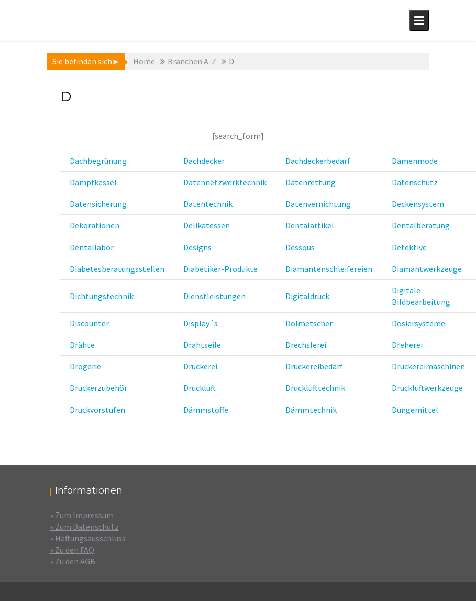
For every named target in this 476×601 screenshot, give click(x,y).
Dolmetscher (309, 323)
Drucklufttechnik (315, 388)
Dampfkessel (93, 182)
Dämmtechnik (311, 410)
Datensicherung (98, 204)
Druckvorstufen (97, 410)
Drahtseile (202, 345)
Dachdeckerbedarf (317, 161)
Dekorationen (94, 225)
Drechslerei (305, 345)
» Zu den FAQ (72, 549)
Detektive (409, 247)
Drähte (82, 345)
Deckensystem (418, 204)
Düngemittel (415, 410)
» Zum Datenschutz (84, 526)
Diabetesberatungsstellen (117, 269)
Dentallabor (92, 247)
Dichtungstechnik (102, 296)
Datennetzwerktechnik (225, 182)
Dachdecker (204, 161)
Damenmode (415, 161)
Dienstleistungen (214, 296)
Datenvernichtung (318, 204)
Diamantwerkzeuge (427, 269)
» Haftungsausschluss (88, 538)
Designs (197, 247)
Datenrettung (310, 182)
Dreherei (407, 345)
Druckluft (199, 388)
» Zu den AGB (72, 561)
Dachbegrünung (98, 161)
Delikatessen (206, 225)
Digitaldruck (307, 296)
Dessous (300, 247)
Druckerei (200, 366)
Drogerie (85, 366)
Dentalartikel (309, 225)
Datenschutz (415, 182)
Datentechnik (208, 204)
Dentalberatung (421, 225)
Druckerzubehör (98, 388)
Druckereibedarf (314, 366)
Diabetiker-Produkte (220, 269)
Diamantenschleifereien (328, 269)
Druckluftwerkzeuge (427, 388)
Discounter (89, 323)
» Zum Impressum (82, 515)
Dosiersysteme (418, 323)
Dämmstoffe (205, 410)
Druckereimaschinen (428, 366)
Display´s (200, 323)
